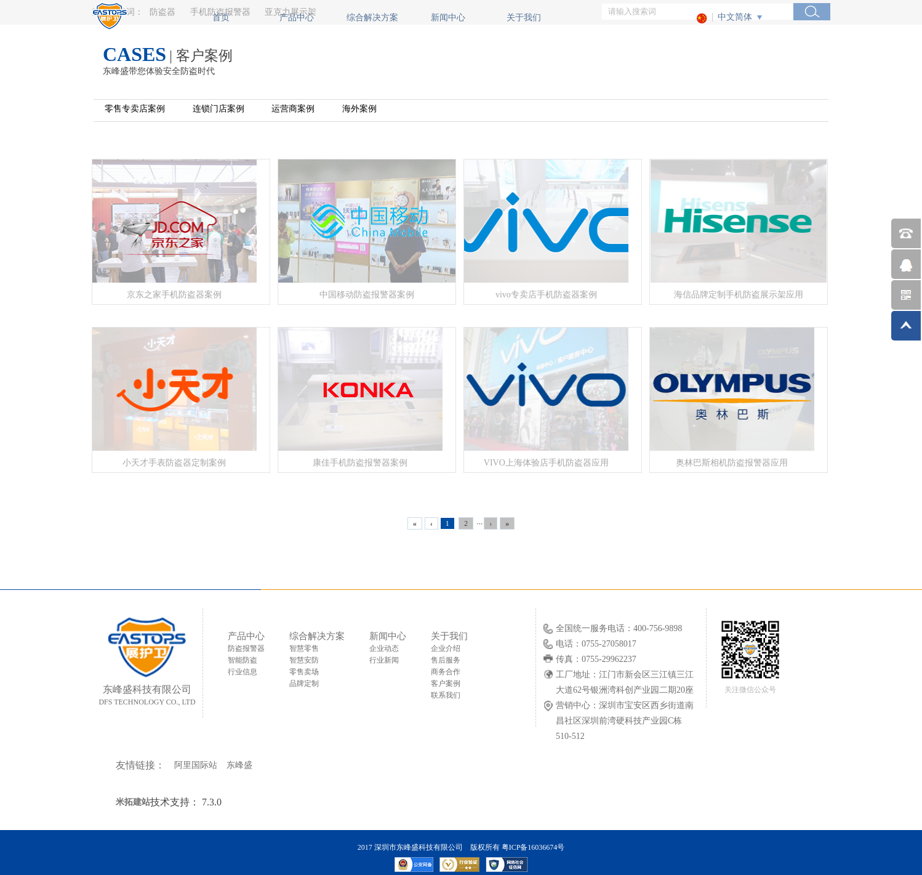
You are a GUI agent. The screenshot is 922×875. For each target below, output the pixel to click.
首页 (221, 17)
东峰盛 (239, 765)
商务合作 (445, 671)
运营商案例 (293, 108)
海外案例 (359, 108)
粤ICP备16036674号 (533, 847)
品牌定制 (304, 683)
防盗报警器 (246, 648)
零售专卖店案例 (135, 108)
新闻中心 (448, 17)
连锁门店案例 (218, 108)
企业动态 (384, 648)
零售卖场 (304, 671)
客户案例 (445, 683)
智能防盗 (242, 660)
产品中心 (296, 17)
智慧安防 (304, 660)
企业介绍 (445, 648)
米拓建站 (133, 802)
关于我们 (524, 17)
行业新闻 (384, 660)
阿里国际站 (195, 765)
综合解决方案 (372, 17)
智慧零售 (304, 648)
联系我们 (445, 695)
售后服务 (445, 660)
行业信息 (242, 671)
